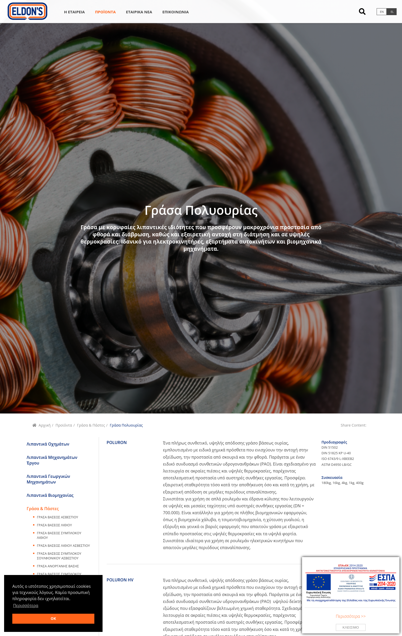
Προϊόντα (63, 425)
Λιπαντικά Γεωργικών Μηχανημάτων (48, 479)
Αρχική (45, 425)
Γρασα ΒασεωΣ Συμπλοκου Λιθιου (59, 535)
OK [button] (53, 618)
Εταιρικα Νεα (139, 11)
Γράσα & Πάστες (91, 425)
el (392, 12)
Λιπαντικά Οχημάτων (48, 444)
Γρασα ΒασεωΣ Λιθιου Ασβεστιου (63, 545)
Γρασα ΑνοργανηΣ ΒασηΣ (58, 566)
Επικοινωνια (175, 11)
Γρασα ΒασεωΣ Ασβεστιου (57, 517)
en (382, 12)
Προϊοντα (105, 11)
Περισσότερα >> (351, 616)
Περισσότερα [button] (25, 605)
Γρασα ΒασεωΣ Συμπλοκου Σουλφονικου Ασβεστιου (59, 555)
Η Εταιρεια (74, 11)
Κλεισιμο (351, 627)
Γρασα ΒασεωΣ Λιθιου (54, 525)
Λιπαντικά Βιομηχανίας (50, 495)
